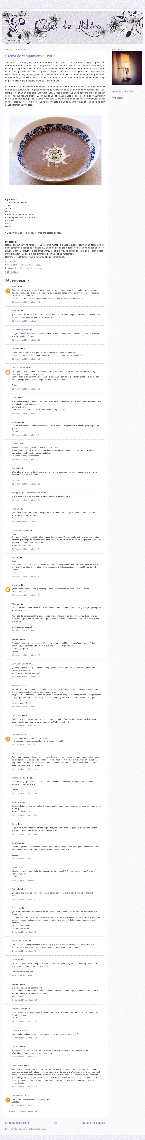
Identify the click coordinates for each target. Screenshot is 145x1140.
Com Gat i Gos (18, 664)
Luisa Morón (17, 1030)
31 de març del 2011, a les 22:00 (26, 630)
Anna (14, 558)
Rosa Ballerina (18, 368)
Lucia (14, 444)
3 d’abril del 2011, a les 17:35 (24, 975)
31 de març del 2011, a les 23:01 (26, 707)
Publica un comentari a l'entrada (23, 1111)
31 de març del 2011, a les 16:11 (26, 459)
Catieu (15, 889)
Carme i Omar (18, 1009)
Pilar (14, 509)
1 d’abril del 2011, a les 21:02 (24, 859)
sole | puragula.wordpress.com (26, 493)
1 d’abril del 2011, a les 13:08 (24, 815)
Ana (14, 753)
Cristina (15, 1046)
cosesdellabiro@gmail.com (123, 91)
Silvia (14, 843)
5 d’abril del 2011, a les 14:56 (24, 1038)
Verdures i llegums (34, 268)
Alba (94, 69)
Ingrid (14, 585)
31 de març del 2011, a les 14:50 (26, 359)
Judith (15, 311)
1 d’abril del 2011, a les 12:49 (24, 793)
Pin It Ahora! (10, 262)
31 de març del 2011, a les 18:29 (26, 522)
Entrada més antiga (93, 1122)
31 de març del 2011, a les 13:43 (26, 302)
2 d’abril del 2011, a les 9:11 (24, 899)
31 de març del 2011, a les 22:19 (26, 655)
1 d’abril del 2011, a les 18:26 (24, 834)
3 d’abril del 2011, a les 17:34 (24, 951)
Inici (55, 1122)
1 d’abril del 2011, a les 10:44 (24, 769)
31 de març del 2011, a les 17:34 (26, 500)
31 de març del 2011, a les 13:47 (26, 321)
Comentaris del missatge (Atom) (33, 1129)
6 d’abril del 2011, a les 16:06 (24, 1087)
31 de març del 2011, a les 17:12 (26, 484)
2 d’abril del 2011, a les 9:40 (24, 932)
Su (13, 824)
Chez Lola (16, 715)
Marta (14, 398)
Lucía (41, 69)
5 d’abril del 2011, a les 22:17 (24, 1057)
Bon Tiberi (16, 685)
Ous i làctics (19, 268)
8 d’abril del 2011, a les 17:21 (24, 1106)
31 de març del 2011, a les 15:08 (26, 413)
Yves (14, 286)
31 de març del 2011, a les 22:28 (26, 677)
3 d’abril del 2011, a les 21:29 (24, 1021)
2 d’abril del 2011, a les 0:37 (24, 880)
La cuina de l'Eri (19, 531)
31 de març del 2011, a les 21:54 (26, 595)
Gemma (15, 349)
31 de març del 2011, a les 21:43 (26, 576)
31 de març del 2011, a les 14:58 (26, 389)
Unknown (16, 734)
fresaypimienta (19, 941)
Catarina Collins (19, 778)
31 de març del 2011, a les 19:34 (26, 549)
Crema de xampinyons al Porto (30, 56)
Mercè (14, 867)
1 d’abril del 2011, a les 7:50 (24, 744)
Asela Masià (17, 1065)
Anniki (15, 468)
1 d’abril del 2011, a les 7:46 (24, 726)
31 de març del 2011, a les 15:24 (26, 435)
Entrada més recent (17, 1122)
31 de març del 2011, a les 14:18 (26, 340)
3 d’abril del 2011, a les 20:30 (24, 1000)
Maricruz (16, 802)
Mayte (14, 960)
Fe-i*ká (15, 908)
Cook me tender (19, 330)
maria (14, 422)
